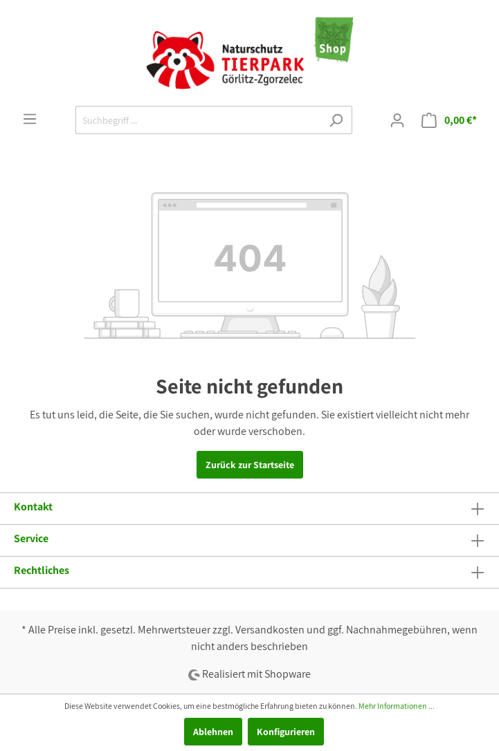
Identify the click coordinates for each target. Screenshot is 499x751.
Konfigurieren (286, 731)
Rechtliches (41, 570)
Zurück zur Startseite (250, 464)
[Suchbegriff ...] (197, 120)
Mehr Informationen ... (397, 706)
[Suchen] (336, 120)
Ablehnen (213, 731)
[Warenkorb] (449, 120)
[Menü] (30, 119)
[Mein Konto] (397, 120)
